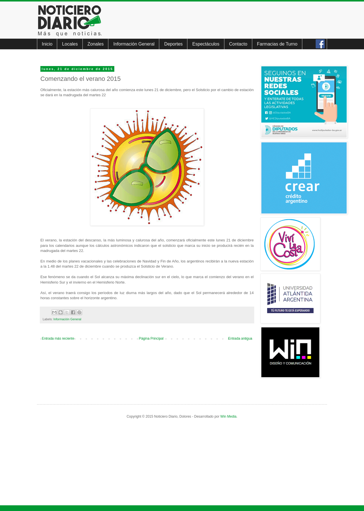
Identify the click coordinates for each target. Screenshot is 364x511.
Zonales (96, 44)
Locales (70, 44)
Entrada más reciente (58, 338)
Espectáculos (205, 44)
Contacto (238, 44)
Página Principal (151, 338)
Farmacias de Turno (277, 44)
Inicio (47, 44)
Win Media (228, 416)
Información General (133, 44)
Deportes (173, 44)
